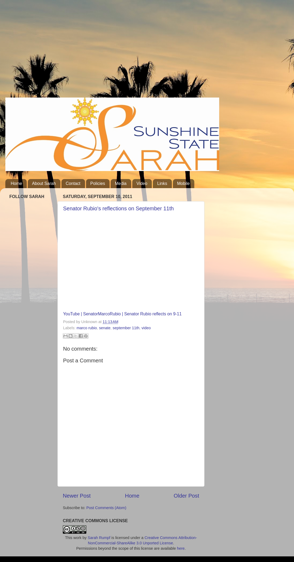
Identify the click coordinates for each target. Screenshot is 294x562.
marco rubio (86, 328)
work (77, 538)
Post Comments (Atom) (106, 508)
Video (142, 183)
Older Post (186, 496)
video (146, 328)
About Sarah (44, 183)
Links (162, 183)
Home (16, 183)
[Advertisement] (86, 50)
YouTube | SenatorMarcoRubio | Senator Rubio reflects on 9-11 (122, 314)
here (181, 548)
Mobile (183, 183)
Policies (97, 183)
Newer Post (77, 496)
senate (104, 328)
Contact (73, 183)
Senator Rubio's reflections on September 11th (118, 208)
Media (121, 183)
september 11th (126, 328)
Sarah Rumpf (99, 538)
